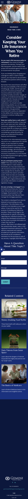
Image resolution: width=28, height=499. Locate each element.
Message (4, 268)
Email (3, 258)
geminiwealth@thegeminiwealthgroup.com (14, 489)
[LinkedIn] (15, 482)
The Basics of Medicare (11, 385)
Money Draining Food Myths (13, 320)
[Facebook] (13, 482)
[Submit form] (5, 282)
